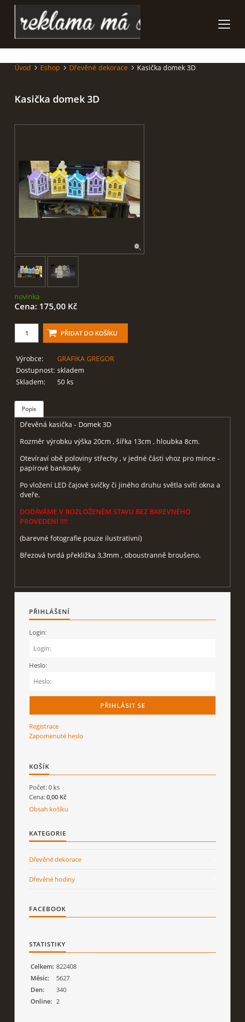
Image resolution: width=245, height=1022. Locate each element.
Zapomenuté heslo (56, 736)
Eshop (50, 67)
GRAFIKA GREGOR (85, 358)
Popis (29, 409)
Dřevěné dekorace (98, 67)
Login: (37, 632)
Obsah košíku (48, 809)
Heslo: (38, 665)
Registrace (44, 726)
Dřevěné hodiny (52, 879)
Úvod (23, 67)
